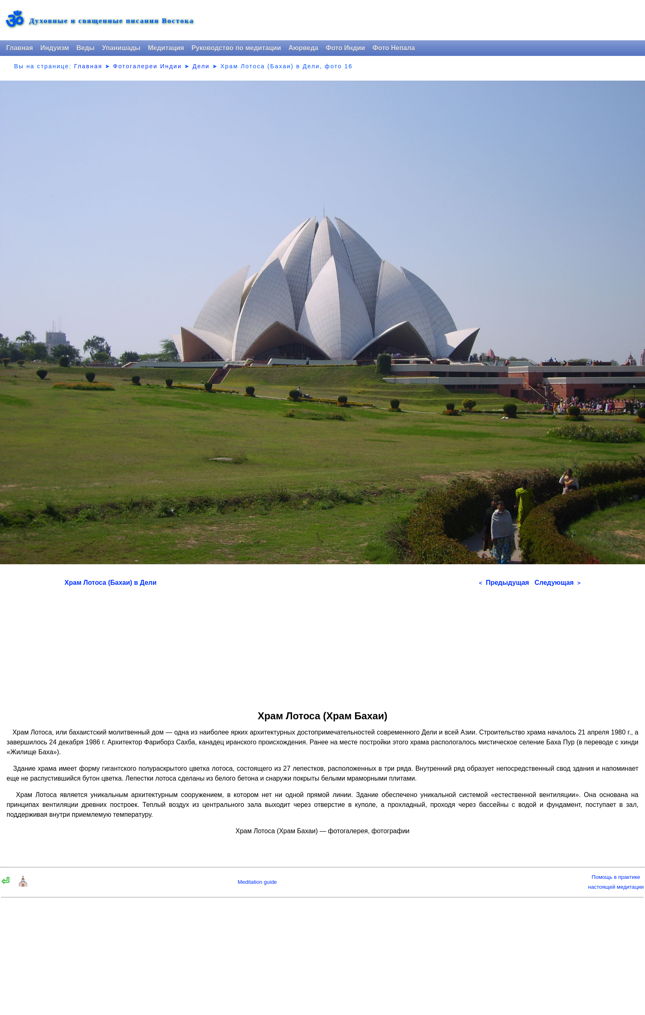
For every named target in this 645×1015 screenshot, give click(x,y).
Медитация (166, 47)
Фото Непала (394, 47)
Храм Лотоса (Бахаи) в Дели (111, 582)
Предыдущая (504, 582)
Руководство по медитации (236, 47)
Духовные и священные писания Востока (111, 21)
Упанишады (121, 47)
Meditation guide (257, 882)
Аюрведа (303, 47)
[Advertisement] (322, 645)
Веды (86, 47)
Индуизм (54, 47)
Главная (19, 47)
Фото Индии (345, 47)
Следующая (557, 582)
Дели (201, 66)
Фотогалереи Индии (147, 66)
